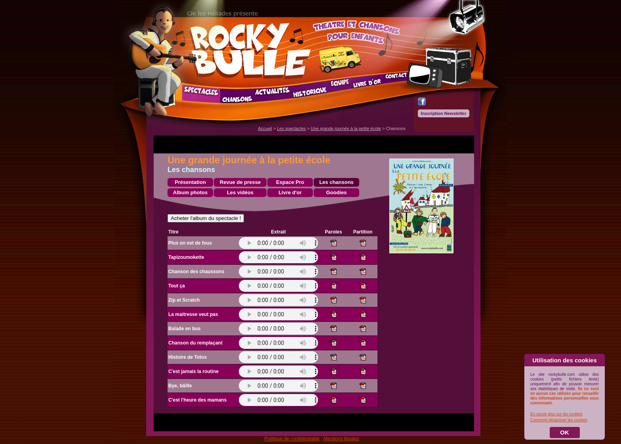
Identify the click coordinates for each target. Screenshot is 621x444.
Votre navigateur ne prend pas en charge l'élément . (278, 243)
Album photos (190, 192)
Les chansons (336, 182)
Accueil (265, 128)
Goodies (336, 192)
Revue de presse (240, 182)
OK (564, 432)
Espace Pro (290, 182)
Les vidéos (240, 192)
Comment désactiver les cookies (558, 420)
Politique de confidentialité (292, 439)
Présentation (190, 182)
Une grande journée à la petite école (346, 128)
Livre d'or (290, 192)
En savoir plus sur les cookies (556, 414)
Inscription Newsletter (444, 113)
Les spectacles (291, 128)
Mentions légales (341, 439)
